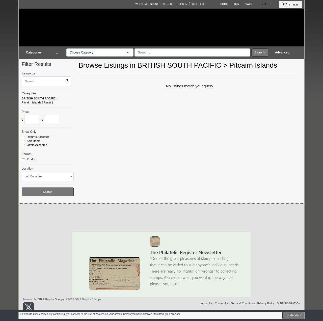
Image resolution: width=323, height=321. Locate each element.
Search (260, 52)
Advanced (282, 52)
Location (27, 168)
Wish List (198, 4)
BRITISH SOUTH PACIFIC (39, 98)
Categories (29, 93)
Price (25, 112)
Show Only (29, 131)
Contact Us (221, 303)
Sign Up (168, 4)
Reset (47, 102)
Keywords (28, 73)
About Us (206, 303)
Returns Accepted (38, 137)
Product (32, 159)
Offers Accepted (37, 145)
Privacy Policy (266, 303)
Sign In (182, 4)
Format (26, 154)
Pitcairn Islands (31, 102)
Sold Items (34, 141)
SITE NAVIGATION (289, 303)
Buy (236, 4)
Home (224, 4)
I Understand (293, 315)
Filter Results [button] (40, 64)
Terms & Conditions (243, 303)
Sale (248, 4)
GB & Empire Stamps (51, 299)
